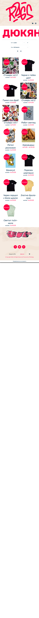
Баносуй (10, 170)
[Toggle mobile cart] (32, 23)
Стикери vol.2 (28, 100)
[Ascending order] (27, 42)
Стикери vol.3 (10, 75)
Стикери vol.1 (10, 122)
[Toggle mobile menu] (36, 23)
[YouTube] (19, 247)
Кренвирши (28, 145)
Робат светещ (28, 122)
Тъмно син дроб (11, 100)
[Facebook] (15, 247)
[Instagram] (23, 247)
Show (15, 47)
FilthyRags (31, 257)
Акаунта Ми (12, 254)
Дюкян (22, 254)
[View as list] (20, 51)
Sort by (14, 42)
